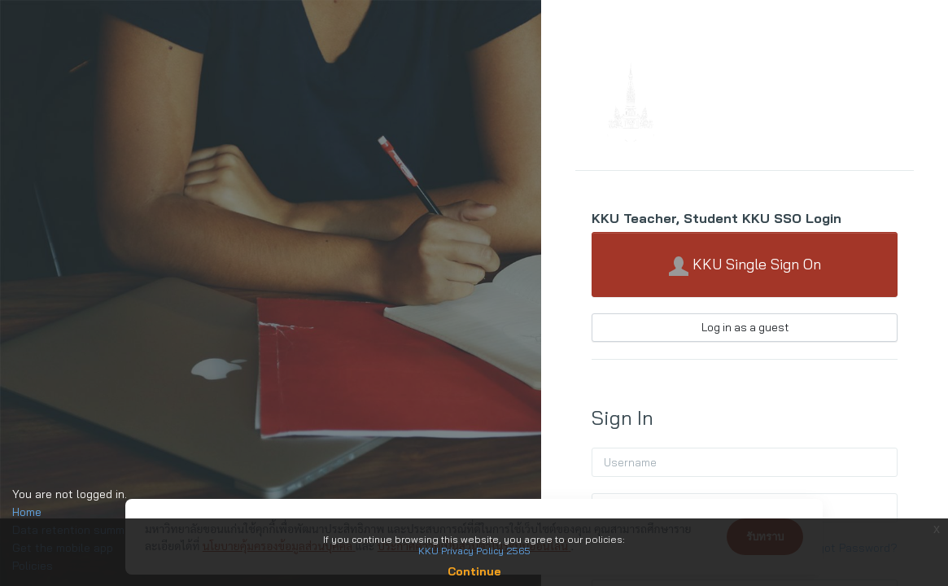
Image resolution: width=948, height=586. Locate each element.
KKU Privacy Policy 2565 (474, 550)
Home (27, 512)
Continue (474, 571)
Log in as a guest (745, 327)
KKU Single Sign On (745, 265)
